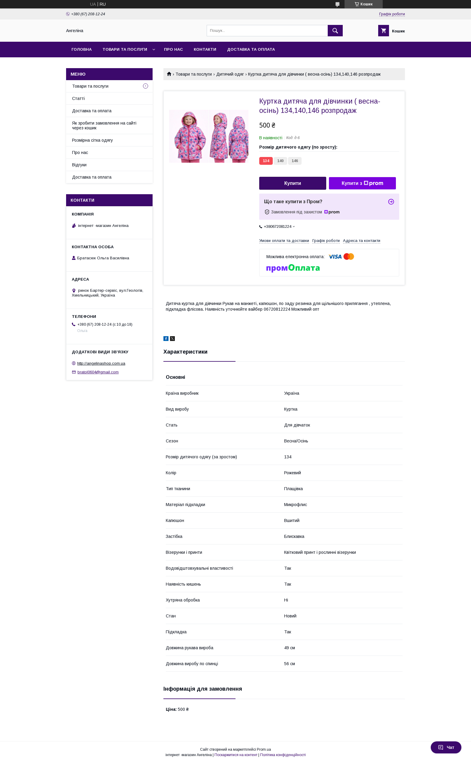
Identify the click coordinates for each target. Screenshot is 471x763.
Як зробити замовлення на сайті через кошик (104, 125)
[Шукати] (335, 30)
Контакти (205, 49)
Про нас (173, 49)
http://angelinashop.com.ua (101, 363)
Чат (446, 747)
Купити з (362, 183)
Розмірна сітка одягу (92, 140)
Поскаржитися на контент (235, 755)
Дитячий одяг (230, 74)
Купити (292, 183)
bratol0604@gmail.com (98, 372)
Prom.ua (264, 749)
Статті (78, 98)
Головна (81, 49)
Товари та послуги (124, 49)
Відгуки (79, 164)
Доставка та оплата (251, 49)
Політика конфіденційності (283, 755)
